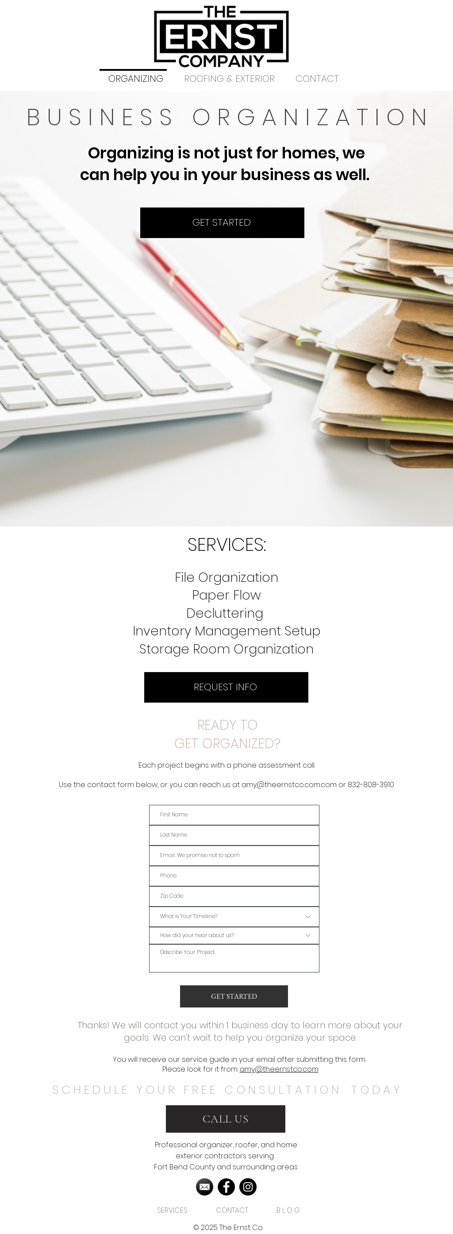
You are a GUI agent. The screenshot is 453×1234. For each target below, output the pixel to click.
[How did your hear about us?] (234, 935)
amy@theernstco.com (279, 1069)
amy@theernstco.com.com (289, 785)
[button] (172, 1207)
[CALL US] (225, 1119)
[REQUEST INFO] (226, 687)
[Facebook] (226, 1187)
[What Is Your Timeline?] (234, 917)
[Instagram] (248, 1187)
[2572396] (204, 1187)
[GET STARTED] (222, 223)
